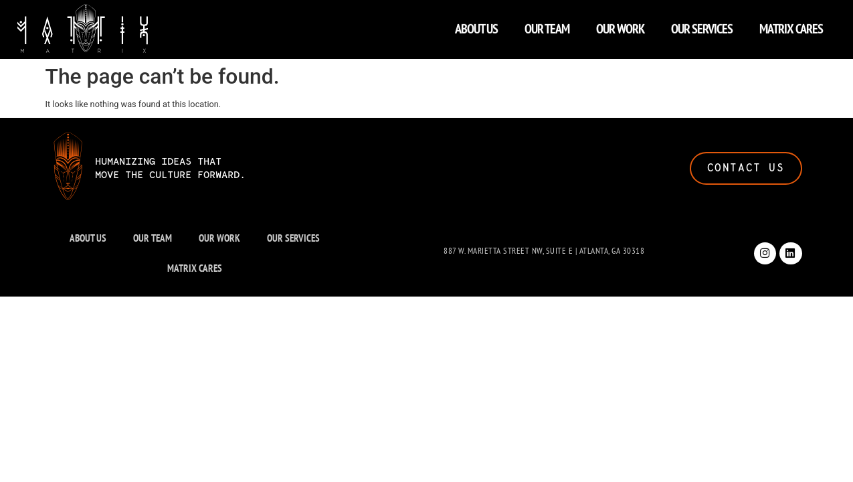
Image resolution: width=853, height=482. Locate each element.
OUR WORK (620, 25)
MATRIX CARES (791, 25)
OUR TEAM (547, 25)
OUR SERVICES (702, 25)
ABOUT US (476, 25)
